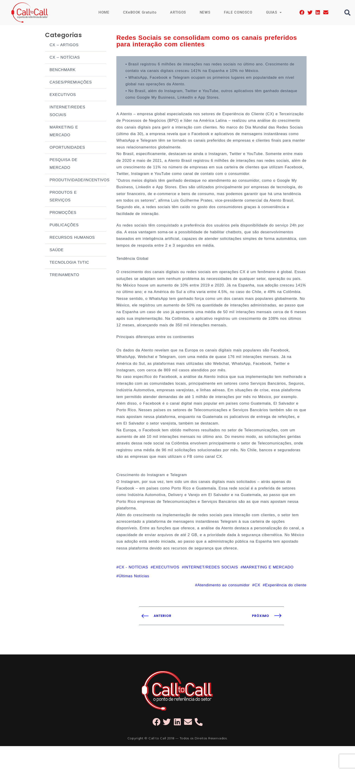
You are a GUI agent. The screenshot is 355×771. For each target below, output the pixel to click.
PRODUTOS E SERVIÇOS (63, 197)
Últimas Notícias (134, 601)
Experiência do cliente (286, 610)
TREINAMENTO (64, 275)
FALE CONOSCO (238, 12)
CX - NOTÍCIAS (133, 592)
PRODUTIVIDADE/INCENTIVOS (78, 181)
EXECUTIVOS (63, 95)
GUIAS (274, 12)
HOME (103, 12)
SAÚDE (57, 250)
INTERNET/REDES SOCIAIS (67, 112)
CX (257, 610)
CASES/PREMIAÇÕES (71, 83)
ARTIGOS (178, 12)
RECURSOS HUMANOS (72, 238)
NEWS (204, 12)
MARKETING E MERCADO (64, 132)
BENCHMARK (63, 70)
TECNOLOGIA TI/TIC (69, 263)
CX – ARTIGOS (64, 45)
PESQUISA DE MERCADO (63, 164)
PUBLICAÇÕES (64, 226)
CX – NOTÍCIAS (65, 58)
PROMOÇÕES (63, 213)
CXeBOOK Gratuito (139, 12)
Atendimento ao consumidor (223, 610)
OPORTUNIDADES (67, 148)
